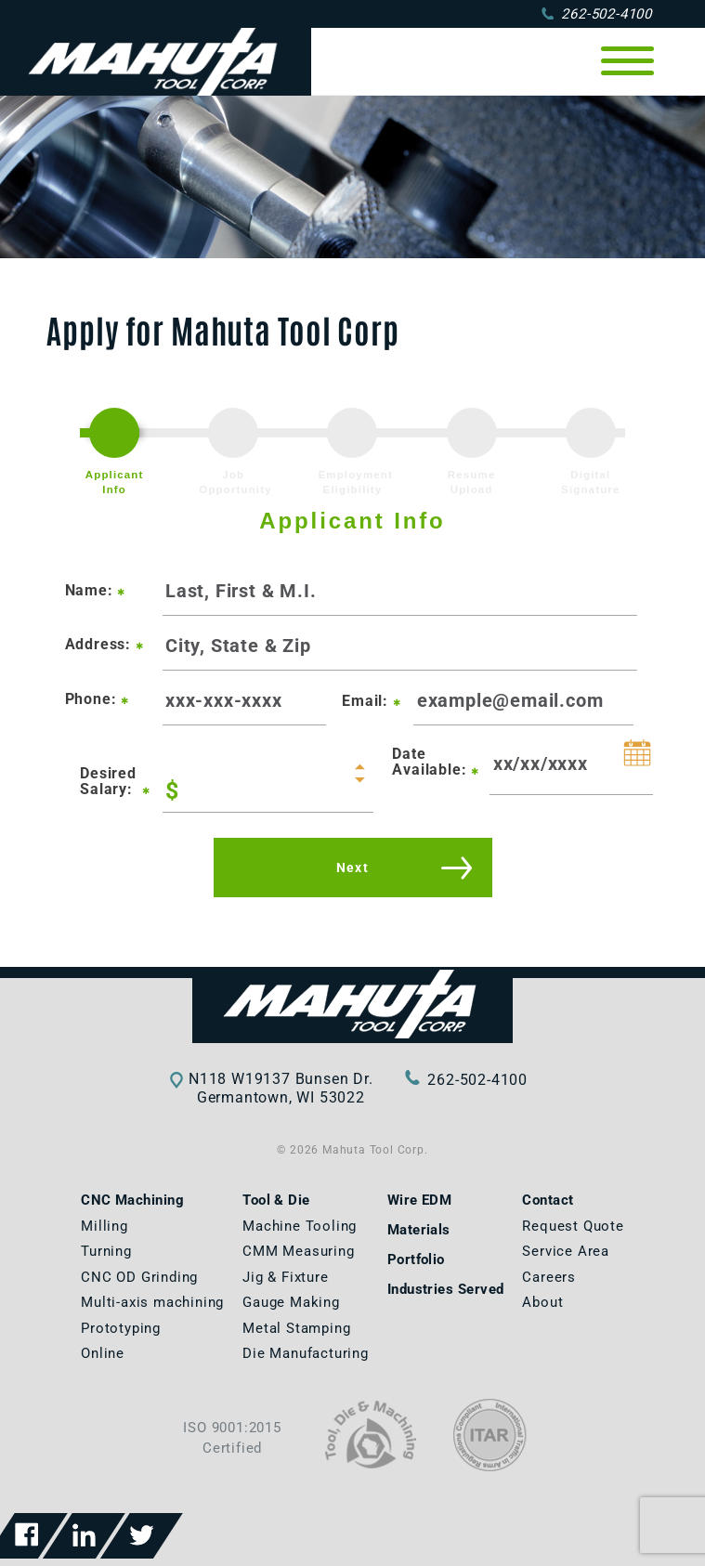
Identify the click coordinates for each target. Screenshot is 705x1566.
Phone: (97, 699)
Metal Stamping (296, 1328)
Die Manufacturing (305, 1353)
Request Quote (572, 1226)
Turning (106, 1251)
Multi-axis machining (152, 1302)
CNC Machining (132, 1200)
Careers (549, 1277)
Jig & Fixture (285, 1277)
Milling (104, 1226)
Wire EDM (419, 1200)
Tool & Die (276, 1200)
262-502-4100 (597, 14)
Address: (104, 644)
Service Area (565, 1251)
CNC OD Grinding (139, 1277)
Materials (418, 1229)
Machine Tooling (299, 1226)
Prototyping (121, 1328)
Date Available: (435, 762)
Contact (547, 1200)
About (542, 1302)
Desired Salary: (113, 781)
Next (353, 867)
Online (102, 1353)
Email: (371, 701)
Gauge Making (291, 1302)
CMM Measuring (298, 1251)
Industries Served (445, 1289)
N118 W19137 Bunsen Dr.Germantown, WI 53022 (281, 1088)
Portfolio (416, 1259)
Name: (95, 590)
